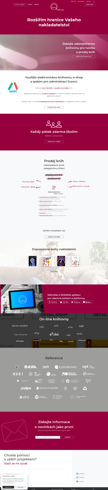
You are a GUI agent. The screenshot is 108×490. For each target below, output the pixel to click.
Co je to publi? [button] (20, 4)
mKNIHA (36, 4)
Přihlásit (73, 1)
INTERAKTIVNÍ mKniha (54, 107)
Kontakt (88, 1)
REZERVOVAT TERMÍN (54, 141)
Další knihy (54, 271)
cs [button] (93, 1)
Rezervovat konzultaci (84, 56)
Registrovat (81, 1)
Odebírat (68, 437)
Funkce (30, 4)
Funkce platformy (54, 237)
